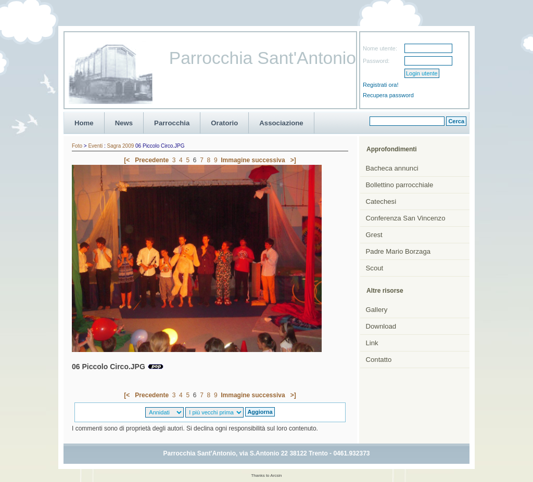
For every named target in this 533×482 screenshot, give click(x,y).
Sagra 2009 (120, 146)
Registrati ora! (380, 85)
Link (372, 343)
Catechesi (381, 201)
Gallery (377, 310)
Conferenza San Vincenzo (406, 218)
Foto (77, 146)
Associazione (281, 123)
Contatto (379, 359)
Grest (374, 235)
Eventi (95, 146)
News (124, 123)
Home (84, 123)
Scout (375, 268)
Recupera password (388, 95)
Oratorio (224, 123)
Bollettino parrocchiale (400, 185)
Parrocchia (171, 123)
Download (381, 326)
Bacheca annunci (392, 168)
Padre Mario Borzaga (398, 251)
